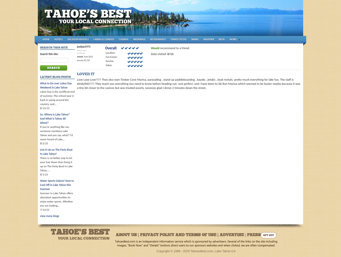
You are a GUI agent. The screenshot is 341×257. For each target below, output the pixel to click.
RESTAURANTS (158, 39)
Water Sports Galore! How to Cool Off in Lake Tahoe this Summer (57, 185)
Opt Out (268, 235)
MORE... (234, 39)
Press (254, 235)
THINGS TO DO (178, 39)
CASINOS (123, 39)
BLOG (222, 39)
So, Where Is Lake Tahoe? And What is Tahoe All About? (55, 118)
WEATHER (208, 39)
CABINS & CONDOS (104, 39)
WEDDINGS (139, 39)
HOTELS (58, 39)
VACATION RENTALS (78, 39)
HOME (46, 39)
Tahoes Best (89, 19)
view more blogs (49, 216)
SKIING (195, 39)
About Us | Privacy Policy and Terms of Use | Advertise (180, 235)
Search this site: (49, 54)
